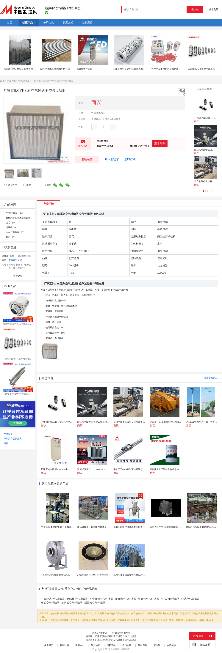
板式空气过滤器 (50, 602)
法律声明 (142, 645)
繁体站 (157, 645)
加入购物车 (112, 159)
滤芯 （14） (12, 222)
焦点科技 (114, 649)
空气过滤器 (23, 81)
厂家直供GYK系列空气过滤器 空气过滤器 (115, 636)
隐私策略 (111, 645)
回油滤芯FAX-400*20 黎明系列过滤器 (131, 69)
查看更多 (17, 276)
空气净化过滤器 (170, 598)
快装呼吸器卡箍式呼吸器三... (17, 323)
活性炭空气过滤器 (94, 602)
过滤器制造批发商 (121, 633)
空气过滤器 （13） (15, 213)
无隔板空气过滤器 (77, 598)
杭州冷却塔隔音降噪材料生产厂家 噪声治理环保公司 (139, 574)
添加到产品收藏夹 (13, 438)
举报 (27, 185)
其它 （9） (11, 237)
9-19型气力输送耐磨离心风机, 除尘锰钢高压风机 (65, 574)
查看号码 (159, 143)
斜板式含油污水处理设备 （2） (21, 217)
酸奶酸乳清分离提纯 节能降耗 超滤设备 (96, 527)
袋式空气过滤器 (190, 598)
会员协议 (126, 645)
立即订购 (130, 159)
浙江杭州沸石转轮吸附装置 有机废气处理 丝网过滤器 (30, 69)
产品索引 (8, 433)
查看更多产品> (211, 378)
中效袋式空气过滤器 (53, 598)
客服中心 (79, 645)
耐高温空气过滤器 (125, 598)
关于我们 (48, 645)
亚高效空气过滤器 (148, 598)
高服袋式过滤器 (84, 69)
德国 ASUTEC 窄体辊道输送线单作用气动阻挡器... (174, 527)
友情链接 (171, 645)
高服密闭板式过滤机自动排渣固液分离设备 (134, 527)
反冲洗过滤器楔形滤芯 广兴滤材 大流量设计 (62, 69)
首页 (2, 81)
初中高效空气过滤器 (101, 598)
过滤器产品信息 (99, 633)
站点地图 (95, 645)
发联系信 (87, 159)
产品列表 (11, 81)
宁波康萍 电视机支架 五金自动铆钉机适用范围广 (65, 527)
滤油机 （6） (12, 227)
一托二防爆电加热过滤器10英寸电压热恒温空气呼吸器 (176, 69)
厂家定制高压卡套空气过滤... (17, 359)
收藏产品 (10, 185)
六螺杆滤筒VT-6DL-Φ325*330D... (93, 574)
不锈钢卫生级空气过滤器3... (16, 394)
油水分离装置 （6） (15, 232)
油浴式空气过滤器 (71, 602)
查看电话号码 (15, 260)
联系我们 (64, 645)
